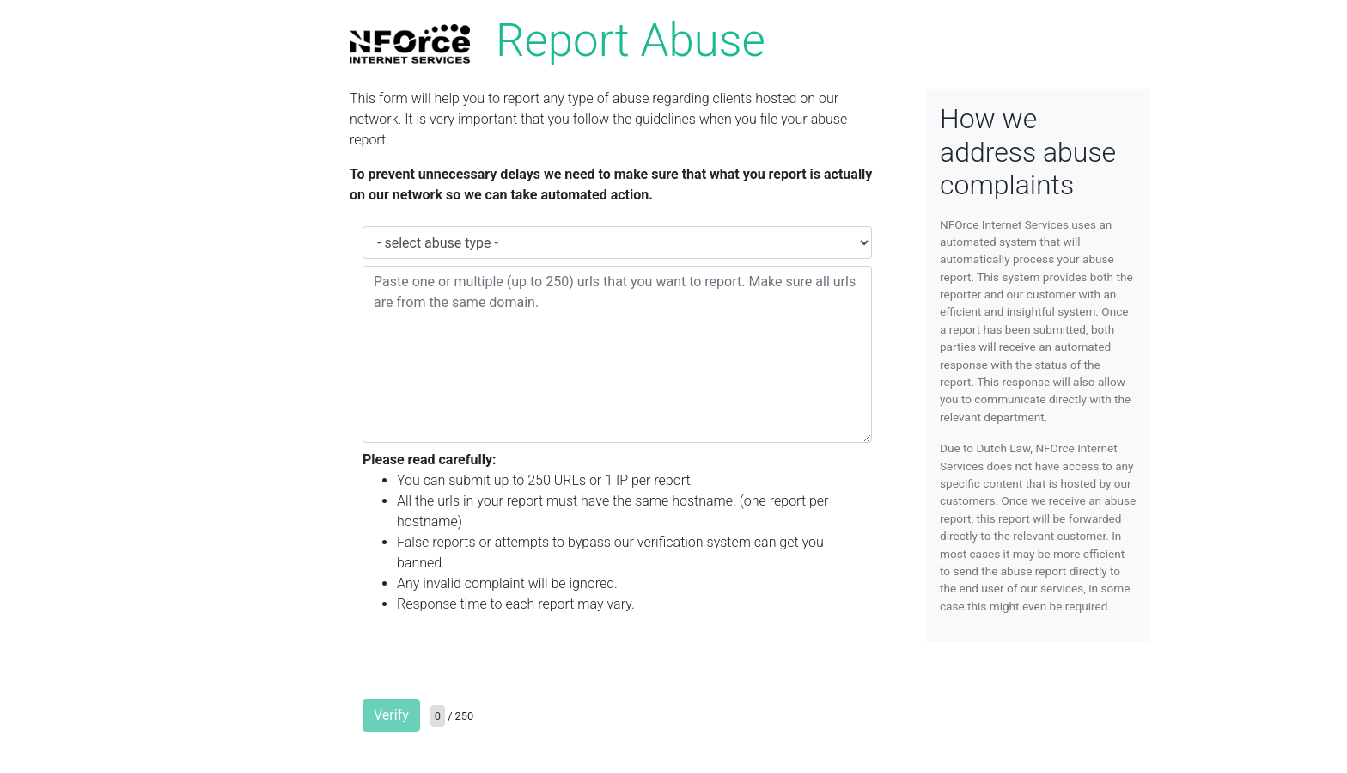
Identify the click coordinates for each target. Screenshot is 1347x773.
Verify (391, 715)
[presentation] (493, 662)
